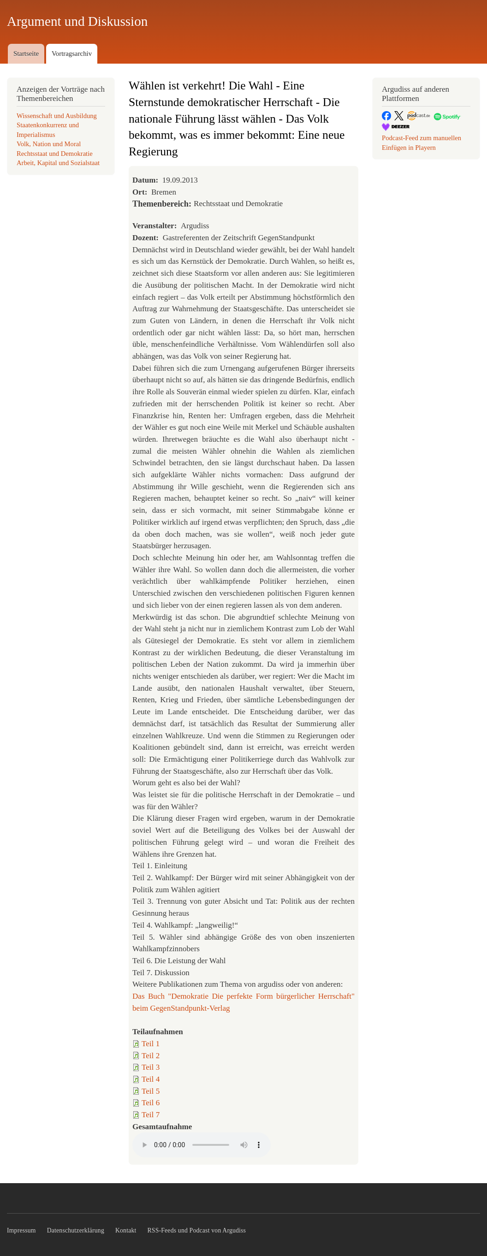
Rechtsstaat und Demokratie (55, 153)
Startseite (26, 53)
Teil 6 (151, 1102)
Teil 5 (151, 1091)
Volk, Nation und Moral (49, 144)
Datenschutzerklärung (75, 1230)
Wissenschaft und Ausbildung (57, 115)
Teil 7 (151, 1114)
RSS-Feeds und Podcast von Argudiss (197, 1230)
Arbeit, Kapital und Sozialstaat (58, 162)
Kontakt (126, 1230)
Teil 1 (151, 1043)
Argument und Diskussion (77, 21)
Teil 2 (151, 1055)
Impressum (21, 1230)
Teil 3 (151, 1067)
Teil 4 (151, 1079)
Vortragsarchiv (72, 53)
